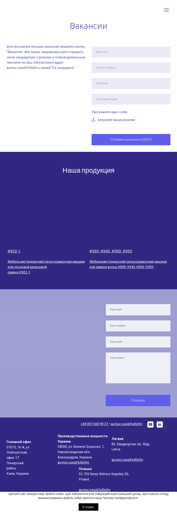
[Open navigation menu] (166, 10)
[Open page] (47, 214)
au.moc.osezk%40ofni (126, 424)
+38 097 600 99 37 (95, 424)
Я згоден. (88, 507)
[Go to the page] (26, 10)
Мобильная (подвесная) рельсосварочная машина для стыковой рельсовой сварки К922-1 (46, 267)
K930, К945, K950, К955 (111, 251)
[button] (150, 424)
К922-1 (14, 251)
